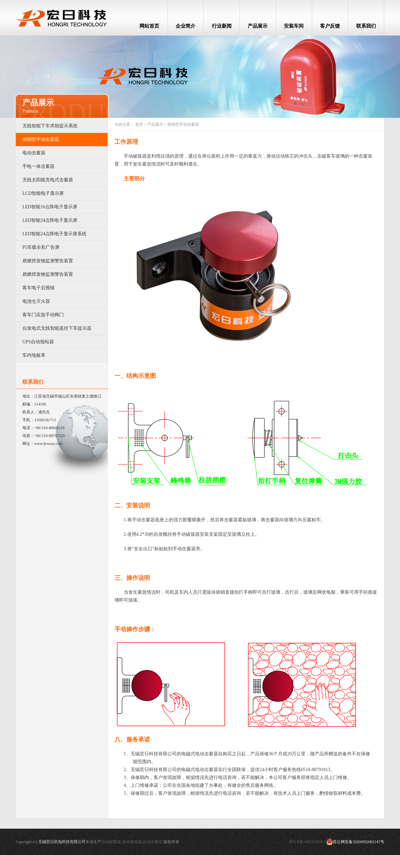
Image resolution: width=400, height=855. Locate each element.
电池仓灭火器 (36, 301)
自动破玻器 (132, 842)
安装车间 (294, 26)
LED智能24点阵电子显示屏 (49, 220)
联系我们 (366, 26)
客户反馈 (330, 26)
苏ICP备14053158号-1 (307, 842)
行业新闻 (222, 26)
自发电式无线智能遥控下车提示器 (56, 328)
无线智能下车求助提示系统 (50, 125)
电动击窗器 (33, 152)
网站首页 (149, 26)
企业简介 (185, 26)
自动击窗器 (152, 842)
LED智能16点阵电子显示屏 (49, 206)
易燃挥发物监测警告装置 (47, 260)
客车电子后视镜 (38, 287)
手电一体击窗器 (38, 166)
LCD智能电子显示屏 (43, 193)
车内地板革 (33, 355)
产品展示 (257, 26)
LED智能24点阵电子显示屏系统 (54, 233)
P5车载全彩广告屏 (41, 247)
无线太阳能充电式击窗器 (47, 179)
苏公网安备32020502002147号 (355, 842)
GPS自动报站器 (38, 341)
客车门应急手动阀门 (43, 314)
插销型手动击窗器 (40, 139)
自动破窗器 (111, 842)
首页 (139, 124)
